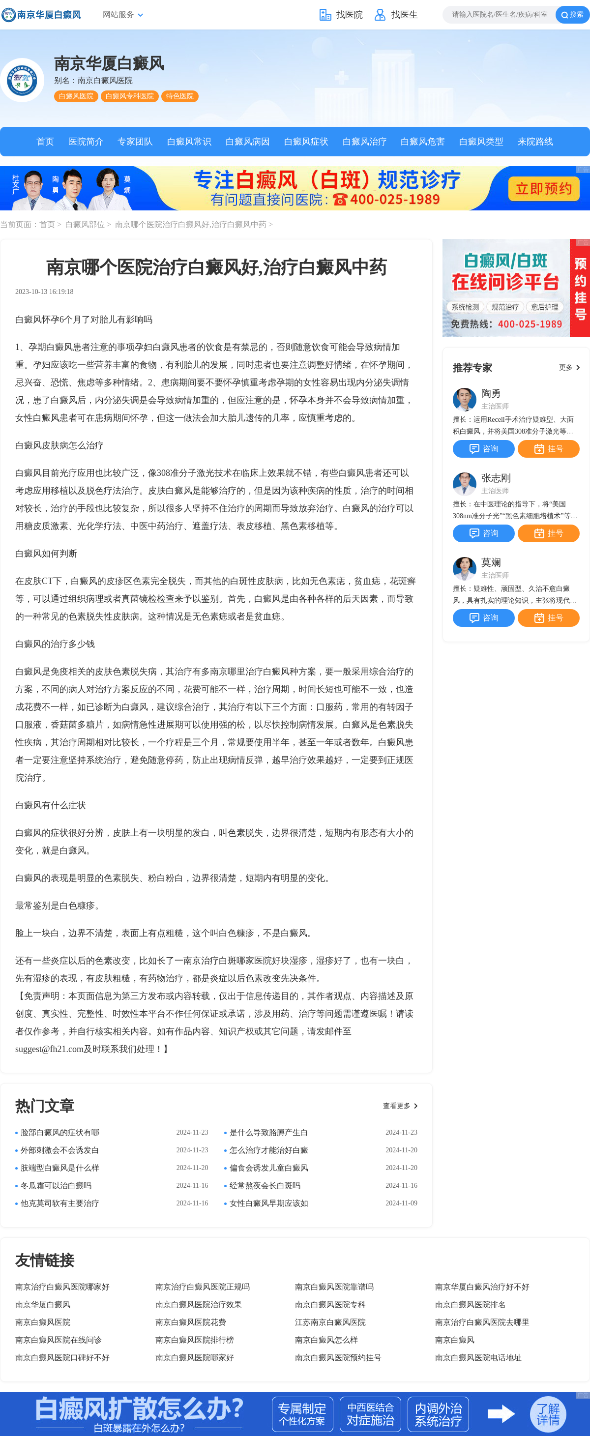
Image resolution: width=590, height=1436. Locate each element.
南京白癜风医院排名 (470, 1304)
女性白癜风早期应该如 (269, 1203)
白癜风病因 (248, 142)
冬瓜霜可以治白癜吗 (56, 1185)
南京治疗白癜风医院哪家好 (62, 1287)
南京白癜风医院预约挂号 (338, 1357)
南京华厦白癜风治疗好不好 (482, 1287)
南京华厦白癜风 (42, 1304)
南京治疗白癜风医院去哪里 (482, 1322)
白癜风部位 (86, 224)
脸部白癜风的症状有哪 (60, 1132)
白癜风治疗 (365, 142)
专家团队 (135, 142)
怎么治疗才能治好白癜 (269, 1150)
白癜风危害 (423, 142)
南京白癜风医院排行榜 (194, 1340)
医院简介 (86, 142)
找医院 (349, 15)
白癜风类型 (481, 142)
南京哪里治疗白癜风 (250, 671)
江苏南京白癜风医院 (330, 1322)
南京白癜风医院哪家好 (194, 1357)
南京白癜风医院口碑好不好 (62, 1357)
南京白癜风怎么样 (326, 1340)
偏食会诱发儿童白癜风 (269, 1168)
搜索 (577, 14)
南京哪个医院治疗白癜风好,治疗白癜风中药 (191, 224)
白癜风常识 (189, 142)
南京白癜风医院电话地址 (478, 1357)
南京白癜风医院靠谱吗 (334, 1287)
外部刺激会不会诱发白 (60, 1150)
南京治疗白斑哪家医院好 (232, 961)
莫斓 (491, 562)
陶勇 (491, 393)
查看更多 (397, 1106)
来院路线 (535, 142)
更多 (566, 367)
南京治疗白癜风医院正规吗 (202, 1287)
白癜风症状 (306, 142)
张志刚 (496, 477)
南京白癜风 (454, 1340)
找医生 (404, 15)
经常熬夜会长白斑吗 (265, 1185)
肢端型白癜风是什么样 (60, 1168)
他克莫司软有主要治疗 (60, 1203)
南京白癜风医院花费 (190, 1322)
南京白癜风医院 (42, 1322)
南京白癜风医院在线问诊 (58, 1340)
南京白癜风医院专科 (330, 1304)
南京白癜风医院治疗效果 (198, 1304)
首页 (45, 142)
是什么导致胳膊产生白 (269, 1132)
